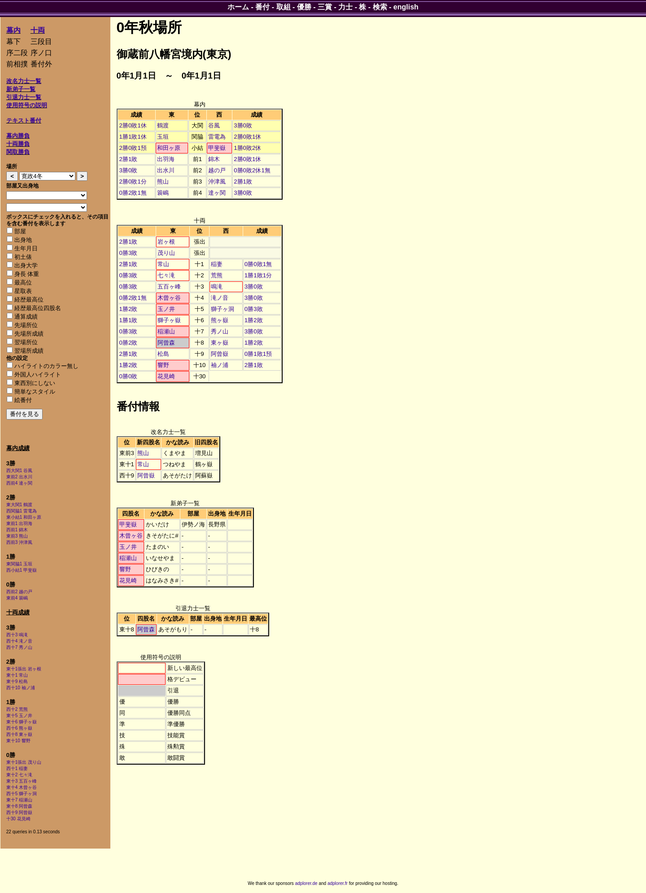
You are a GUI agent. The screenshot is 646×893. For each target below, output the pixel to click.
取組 (283, 7)
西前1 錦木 (17, 529)
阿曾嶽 (219, 353)
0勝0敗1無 (258, 264)
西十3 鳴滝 (17, 634)
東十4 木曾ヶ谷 (21, 787)
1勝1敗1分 (258, 275)
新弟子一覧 (20, 89)
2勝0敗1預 (133, 147)
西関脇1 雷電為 (21, 510)
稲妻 (217, 264)
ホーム (238, 7)
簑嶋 (163, 192)
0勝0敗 (128, 376)
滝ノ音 (219, 297)
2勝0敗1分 (133, 181)
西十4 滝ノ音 (19, 641)
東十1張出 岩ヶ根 (23, 668)
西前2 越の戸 (19, 591)
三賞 (325, 7)
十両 (38, 30)
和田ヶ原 (168, 147)
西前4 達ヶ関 (19, 483)
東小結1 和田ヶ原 (23, 517)
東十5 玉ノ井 (19, 715)
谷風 (214, 125)
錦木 (214, 159)
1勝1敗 (128, 320)
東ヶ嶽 (219, 342)
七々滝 (166, 275)
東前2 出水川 (19, 476)
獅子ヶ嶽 (169, 320)
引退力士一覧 (23, 97)
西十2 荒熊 (17, 709)
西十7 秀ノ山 (19, 647)
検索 (380, 7)
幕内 (13, 30)
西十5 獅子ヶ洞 (21, 793)
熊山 (163, 181)
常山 (163, 264)
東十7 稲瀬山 (19, 799)
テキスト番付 (23, 120)
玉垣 (163, 136)
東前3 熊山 (17, 536)
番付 (262, 7)
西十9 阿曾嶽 (19, 812)
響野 (163, 365)
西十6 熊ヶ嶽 (19, 728)
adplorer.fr (337, 883)
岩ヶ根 (166, 241)
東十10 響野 (18, 740)
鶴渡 (163, 125)
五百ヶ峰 (169, 286)
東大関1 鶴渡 (19, 504)
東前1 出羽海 (19, 523)
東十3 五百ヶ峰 (21, 781)
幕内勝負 (18, 135)
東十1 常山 (17, 675)
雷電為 (217, 136)
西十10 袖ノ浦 (20, 687)
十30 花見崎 (18, 818)
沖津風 (217, 181)
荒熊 (217, 275)
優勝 (304, 7)
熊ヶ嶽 (219, 320)
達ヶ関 (217, 192)
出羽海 (166, 159)
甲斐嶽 (217, 147)
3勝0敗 (243, 125)
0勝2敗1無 (133, 192)
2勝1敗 (128, 159)
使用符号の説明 (26, 105)
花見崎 (166, 376)
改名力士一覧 (23, 81)
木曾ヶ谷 (169, 297)
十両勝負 (18, 143)
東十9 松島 (17, 681)
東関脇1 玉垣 (19, 563)
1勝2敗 (128, 309)
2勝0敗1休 (133, 125)
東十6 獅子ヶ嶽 (21, 721)
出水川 (166, 170)
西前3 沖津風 (19, 542)
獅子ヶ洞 (222, 309)
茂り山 (166, 253)
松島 (163, 353)
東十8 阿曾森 (19, 806)
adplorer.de (306, 883)
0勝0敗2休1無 (252, 170)
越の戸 (217, 170)
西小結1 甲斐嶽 (21, 570)
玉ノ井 (166, 309)
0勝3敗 (128, 253)
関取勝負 (18, 152)
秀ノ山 (219, 331)
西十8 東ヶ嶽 (19, 734)
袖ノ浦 (219, 365)
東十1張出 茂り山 (23, 762)
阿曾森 (166, 342)
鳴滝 (217, 286)
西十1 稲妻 (17, 768)
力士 (345, 7)
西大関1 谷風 (19, 470)
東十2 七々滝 (19, 774)
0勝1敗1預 (258, 353)
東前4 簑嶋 (17, 597)
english (406, 7)
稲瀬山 (166, 331)
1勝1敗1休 (133, 136)
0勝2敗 (128, 342)
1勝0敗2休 (247, 147)
